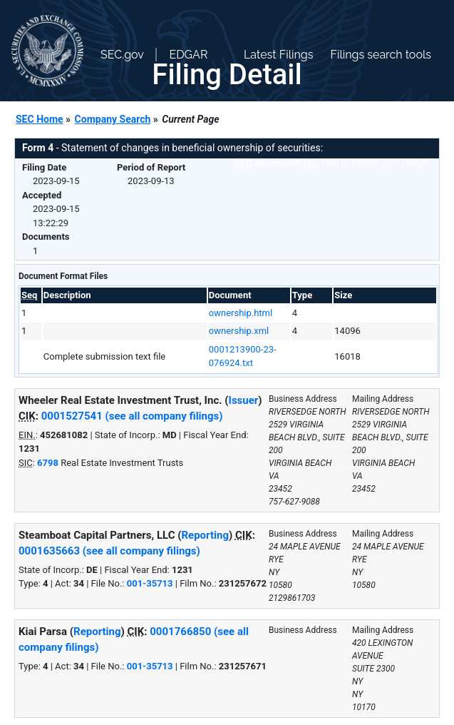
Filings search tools (380, 54)
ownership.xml (239, 330)
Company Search (113, 119)
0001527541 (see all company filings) (132, 416)
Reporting (205, 535)
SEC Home (39, 119)
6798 (47, 462)
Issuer (244, 400)
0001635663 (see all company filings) (109, 550)
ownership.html (240, 313)
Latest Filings (278, 54)
